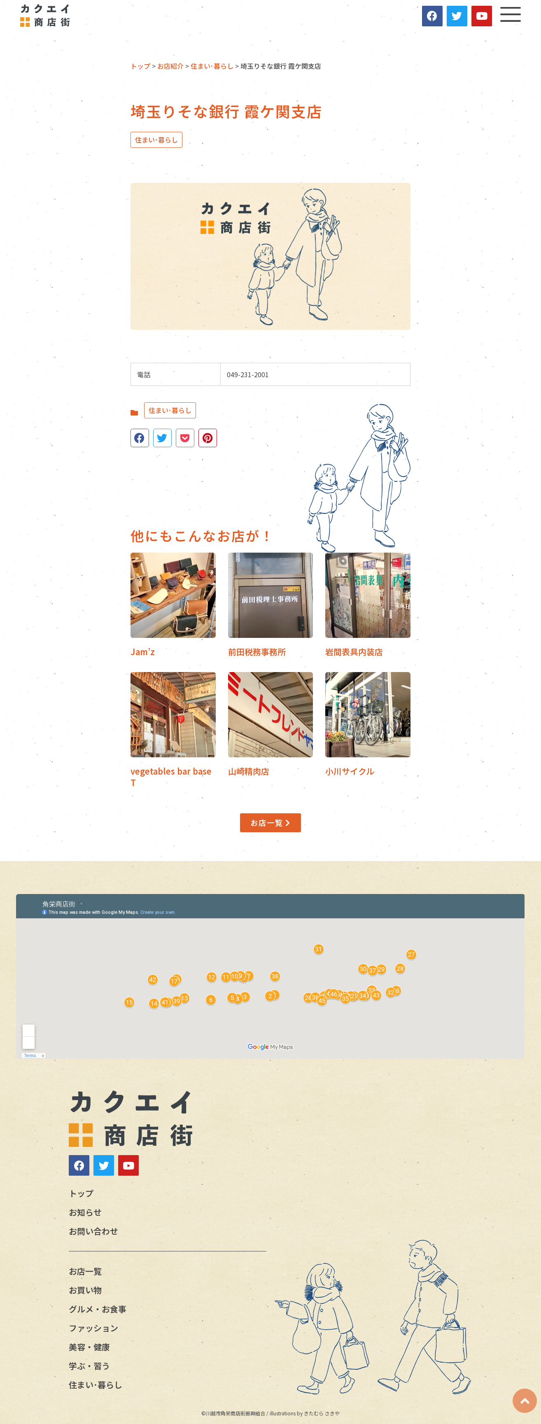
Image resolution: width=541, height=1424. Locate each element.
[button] (270, 822)
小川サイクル (349, 771)
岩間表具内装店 (354, 652)
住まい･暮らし (156, 140)
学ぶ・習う (89, 1366)
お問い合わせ (93, 1231)
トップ (81, 1193)
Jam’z (143, 652)
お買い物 (85, 1290)
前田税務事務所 (257, 652)
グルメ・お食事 (97, 1309)
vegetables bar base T (171, 777)
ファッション (93, 1328)
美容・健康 (89, 1347)
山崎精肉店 (248, 771)
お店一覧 (85, 1271)
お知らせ (85, 1212)
